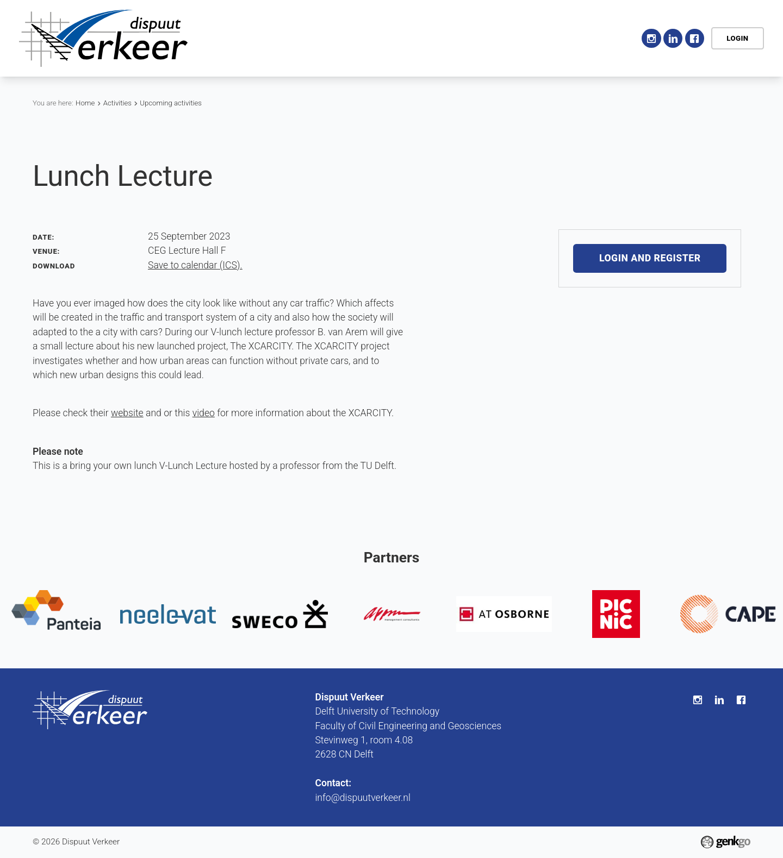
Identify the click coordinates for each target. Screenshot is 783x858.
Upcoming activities (171, 103)
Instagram (651, 38)
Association (290, 38)
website (127, 413)
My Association (537, 38)
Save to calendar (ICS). (195, 265)
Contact (606, 38)
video (203, 413)
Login (737, 38)
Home (242, 38)
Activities (355, 38)
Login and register (650, 258)
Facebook (694, 38)
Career (470, 38)
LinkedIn (672, 38)
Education (415, 38)
